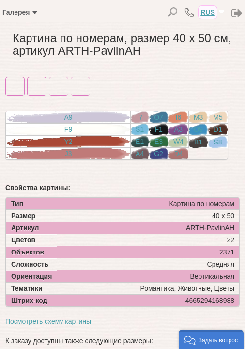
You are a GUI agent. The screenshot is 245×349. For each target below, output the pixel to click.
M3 (198, 117)
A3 (178, 129)
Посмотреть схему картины (48, 321)
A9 (68, 117)
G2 (158, 154)
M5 (217, 117)
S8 (218, 142)
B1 (198, 142)
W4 (178, 141)
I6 (179, 117)
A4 (140, 154)
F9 (68, 129)
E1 (140, 141)
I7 (140, 117)
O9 (198, 129)
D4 (178, 154)
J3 (68, 154)
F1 (158, 129)
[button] (211, 339)
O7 (158, 117)
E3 (158, 141)
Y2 (68, 141)
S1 (140, 129)
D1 (218, 129)
